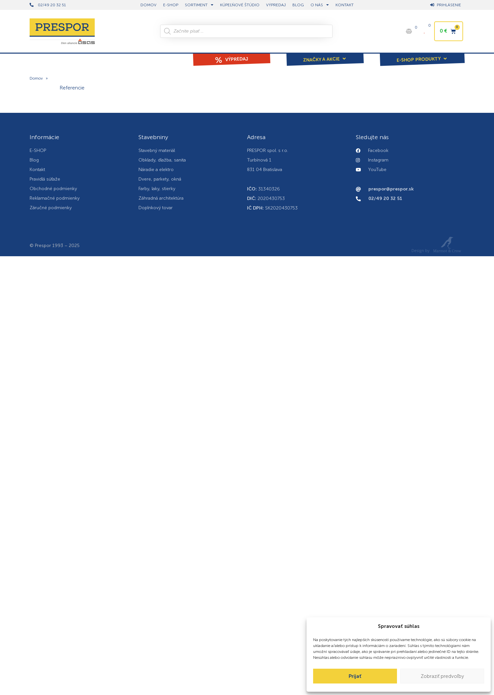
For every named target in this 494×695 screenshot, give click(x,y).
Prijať (355, 676)
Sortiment (199, 5)
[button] (325, 55)
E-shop (170, 5)
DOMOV (148, 5)
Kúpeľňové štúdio (239, 5)
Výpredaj (276, 5)
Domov (36, 78)
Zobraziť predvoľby (442, 676)
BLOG (298, 5)
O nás (319, 5)
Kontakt (344, 5)
